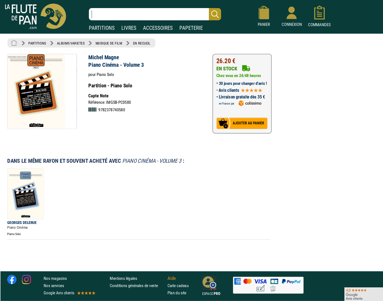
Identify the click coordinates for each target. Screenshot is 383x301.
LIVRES (128, 28)
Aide (171, 278)
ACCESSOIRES (158, 28)
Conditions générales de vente (137, 285)
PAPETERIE (191, 28)
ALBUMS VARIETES (70, 43)
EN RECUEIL (142, 43)
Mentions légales (123, 278)
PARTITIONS (102, 28)
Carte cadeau (178, 285)
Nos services (54, 285)
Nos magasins (55, 278)
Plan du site (176, 292)
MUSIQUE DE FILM (109, 43)
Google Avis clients (69, 292)
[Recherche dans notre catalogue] (155, 14)
